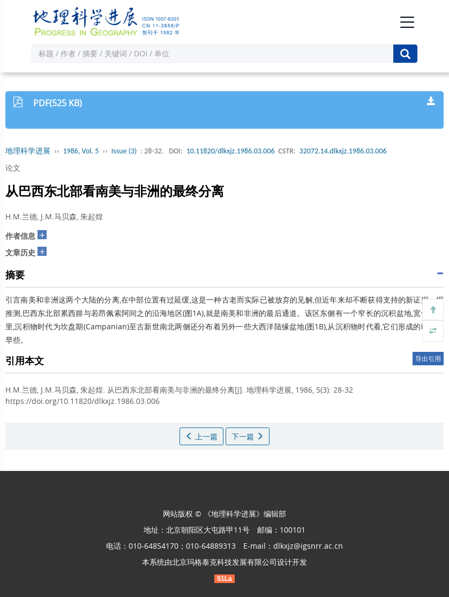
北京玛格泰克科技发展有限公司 (224, 562)
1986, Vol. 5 (81, 151)
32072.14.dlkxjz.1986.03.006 (343, 151)
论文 (12, 168)
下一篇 (247, 436)
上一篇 (201, 436)
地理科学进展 (27, 151)
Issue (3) (124, 151)
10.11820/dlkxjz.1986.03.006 (230, 151)
